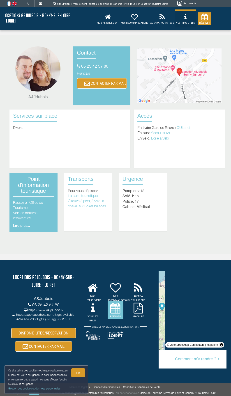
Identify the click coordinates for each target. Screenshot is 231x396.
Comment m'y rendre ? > (197, 359)
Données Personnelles (106, 387)
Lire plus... (21, 225)
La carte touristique (83, 196)
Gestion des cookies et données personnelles (34, 388)
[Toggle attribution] (221, 345)
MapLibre (212, 344)
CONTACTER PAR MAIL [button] (105, 83)
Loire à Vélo (160, 138)
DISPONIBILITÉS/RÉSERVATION (43, 333)
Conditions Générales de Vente (141, 387)
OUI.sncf (183, 128)
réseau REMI (160, 133)
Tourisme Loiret (207, 393)
